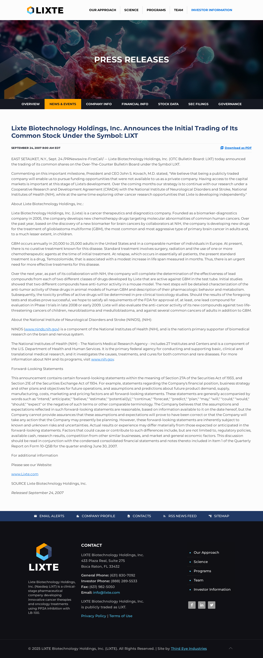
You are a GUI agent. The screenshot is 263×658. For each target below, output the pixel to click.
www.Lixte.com (24, 474)
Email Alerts (49, 516)
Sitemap (219, 516)
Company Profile (95, 516)
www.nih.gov (102, 359)
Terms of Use (120, 616)
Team (198, 580)
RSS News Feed (180, 516)
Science (201, 562)
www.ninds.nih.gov (41, 329)
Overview (31, 104)
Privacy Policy (93, 616)
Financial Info (135, 104)
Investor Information (212, 589)
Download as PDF (236, 148)
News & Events (63, 104)
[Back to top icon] (230, 648)
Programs (202, 571)
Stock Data (168, 104)
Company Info (99, 104)
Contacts (139, 516)
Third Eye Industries (189, 649)
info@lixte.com (106, 592)
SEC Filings (198, 104)
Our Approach (206, 552)
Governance (230, 104)
